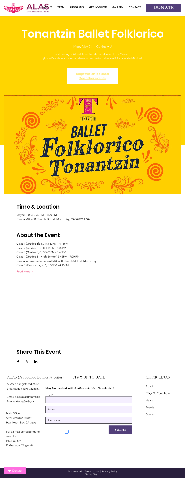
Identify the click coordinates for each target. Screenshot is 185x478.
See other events (92, 78)
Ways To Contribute (158, 393)
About (149, 386)
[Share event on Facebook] (18, 361)
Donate (15, 470)
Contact (150, 414)
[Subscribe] (120, 429)
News (149, 400)
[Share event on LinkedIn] (36, 361)
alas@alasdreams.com (29, 396)
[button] (118, 7)
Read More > (24, 271)
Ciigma (96, 474)
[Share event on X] (27, 361)
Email (48, 395)
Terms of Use (92, 471)
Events (150, 407)
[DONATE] (163, 8)
